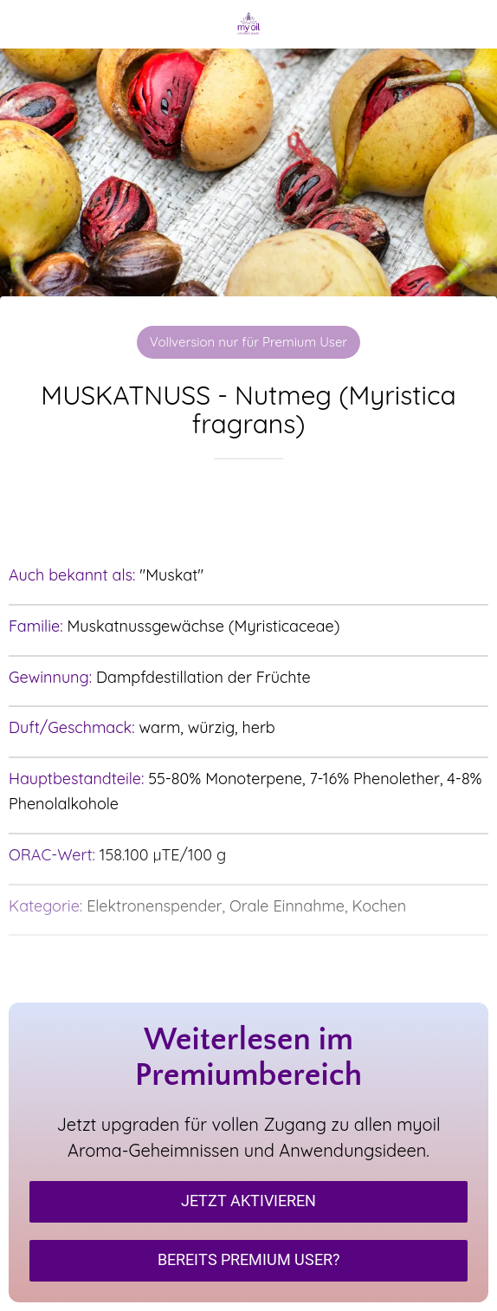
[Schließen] (24, 24)
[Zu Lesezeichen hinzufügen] (248, 511)
